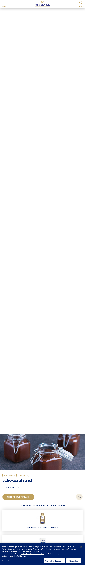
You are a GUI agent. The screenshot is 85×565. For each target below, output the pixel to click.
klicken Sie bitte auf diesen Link (32, 555)
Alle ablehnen (74, 562)
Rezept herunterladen (18, 497)
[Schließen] (81, 547)
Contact (81, 4)
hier (25, 557)
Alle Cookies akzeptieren (54, 562)
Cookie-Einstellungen (10, 562)
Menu (4, 4)
